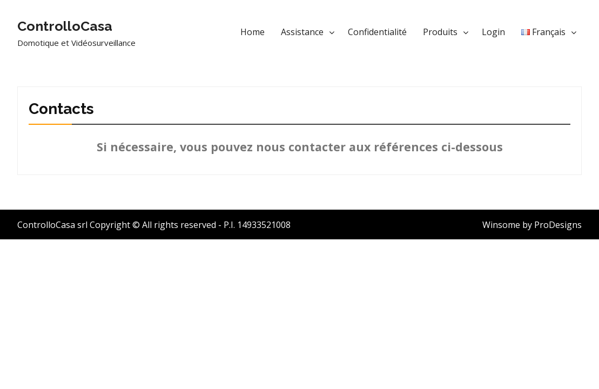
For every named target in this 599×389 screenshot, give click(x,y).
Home (252, 32)
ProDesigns (558, 225)
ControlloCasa (64, 26)
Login (493, 32)
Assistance (302, 32)
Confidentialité (377, 32)
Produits (440, 32)
